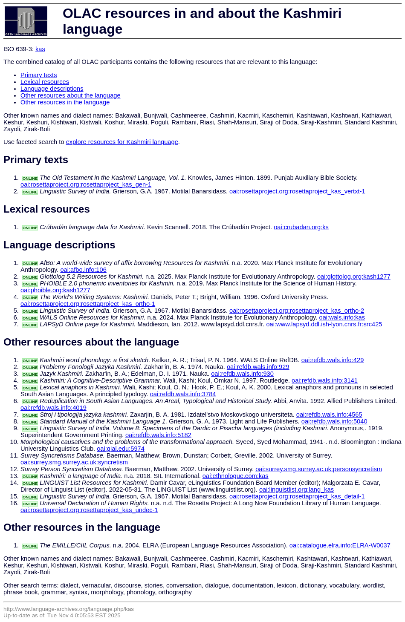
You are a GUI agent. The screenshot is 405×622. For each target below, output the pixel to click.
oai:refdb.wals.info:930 (242, 373)
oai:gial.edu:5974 (121, 448)
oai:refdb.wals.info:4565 (329, 414)
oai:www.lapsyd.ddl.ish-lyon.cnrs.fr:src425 (324, 324)
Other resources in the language (65, 102)
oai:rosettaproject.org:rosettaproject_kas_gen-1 (85, 184)
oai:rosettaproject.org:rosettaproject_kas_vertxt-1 (297, 191)
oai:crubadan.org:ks (301, 227)
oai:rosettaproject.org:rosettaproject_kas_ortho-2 (296, 310)
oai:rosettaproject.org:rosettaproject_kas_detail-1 (297, 496)
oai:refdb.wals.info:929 (258, 366)
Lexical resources (44, 81)
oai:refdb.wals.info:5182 (158, 435)
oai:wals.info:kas (342, 317)
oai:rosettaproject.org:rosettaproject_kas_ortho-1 (87, 303)
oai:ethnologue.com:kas (235, 475)
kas (40, 49)
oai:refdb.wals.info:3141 (325, 380)
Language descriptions (52, 88)
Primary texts (38, 75)
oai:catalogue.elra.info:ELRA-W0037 (340, 545)
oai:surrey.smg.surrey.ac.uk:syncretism (74, 462)
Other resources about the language (70, 95)
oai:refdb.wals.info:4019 (53, 407)
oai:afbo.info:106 (83, 269)
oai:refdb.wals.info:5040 (334, 421)
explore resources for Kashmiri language (122, 141)
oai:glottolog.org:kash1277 (354, 276)
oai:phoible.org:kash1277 (55, 290)
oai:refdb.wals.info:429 (332, 360)
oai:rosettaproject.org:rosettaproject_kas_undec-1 (89, 510)
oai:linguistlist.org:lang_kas (296, 489)
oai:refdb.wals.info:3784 (183, 394)
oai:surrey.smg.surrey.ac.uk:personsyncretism (318, 469)
